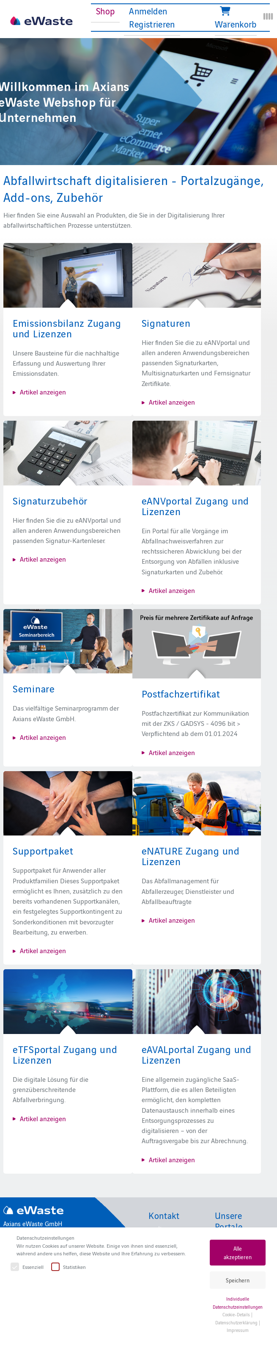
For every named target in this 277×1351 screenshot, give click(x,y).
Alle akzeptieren (238, 1252)
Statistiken (69, 1267)
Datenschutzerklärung (236, 1322)
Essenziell (27, 1267)
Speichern (238, 1280)
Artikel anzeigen (43, 391)
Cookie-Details (236, 1314)
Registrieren (152, 23)
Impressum (238, 1330)
